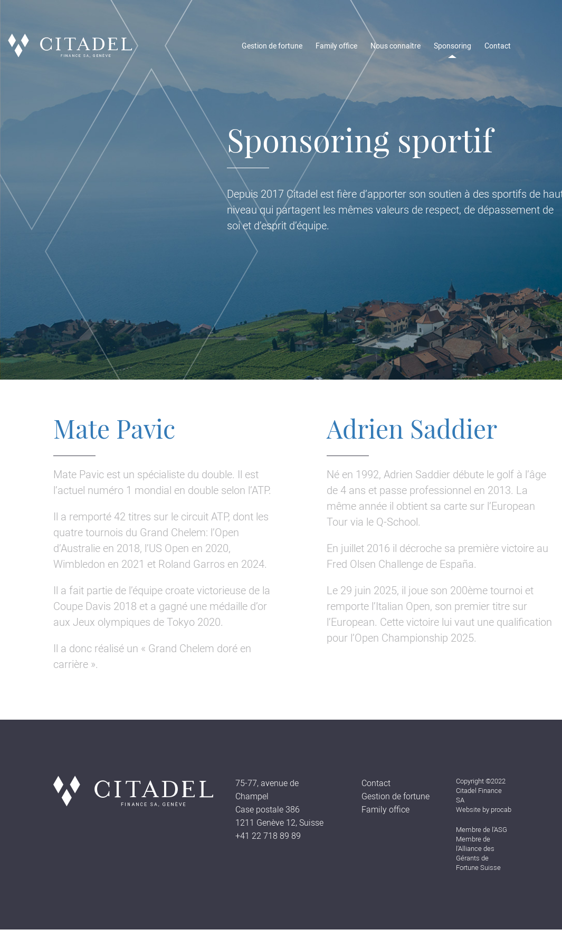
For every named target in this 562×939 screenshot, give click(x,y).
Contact (497, 46)
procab (501, 810)
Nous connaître (395, 46)
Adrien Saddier (412, 428)
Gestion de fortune (272, 46)
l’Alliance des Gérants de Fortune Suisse (478, 858)
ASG (500, 830)
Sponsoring (452, 46)
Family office (336, 46)
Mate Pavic (114, 428)
